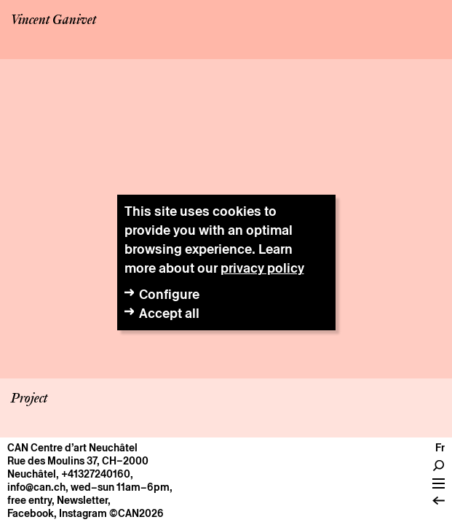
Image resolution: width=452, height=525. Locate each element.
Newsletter (82, 500)
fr (440, 447)
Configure (169, 294)
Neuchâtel (31, 474)
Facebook (30, 513)
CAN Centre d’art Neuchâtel (72, 447)
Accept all (169, 313)
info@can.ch (36, 487)
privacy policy (262, 268)
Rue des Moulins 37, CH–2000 (77, 461)
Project (29, 399)
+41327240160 (95, 474)
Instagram (83, 513)
